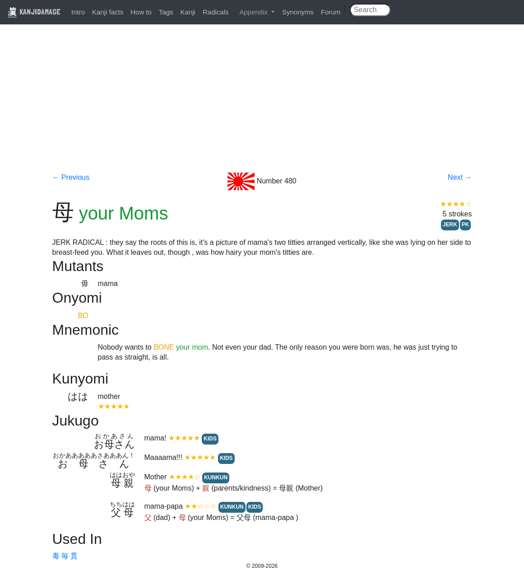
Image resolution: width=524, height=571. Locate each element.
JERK (450, 224)
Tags (166, 12)
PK (465, 224)
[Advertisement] (262, 105)
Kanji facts (107, 12)
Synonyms (298, 12)
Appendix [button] (254, 12)
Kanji (188, 12)
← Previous (71, 177)
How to (141, 12)
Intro (78, 12)
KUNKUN (215, 477)
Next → (460, 177)
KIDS (210, 438)
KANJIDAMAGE (33, 11)
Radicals (216, 12)
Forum (330, 12)
